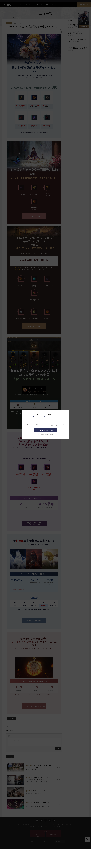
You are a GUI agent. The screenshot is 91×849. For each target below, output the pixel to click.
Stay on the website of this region (45, 434)
